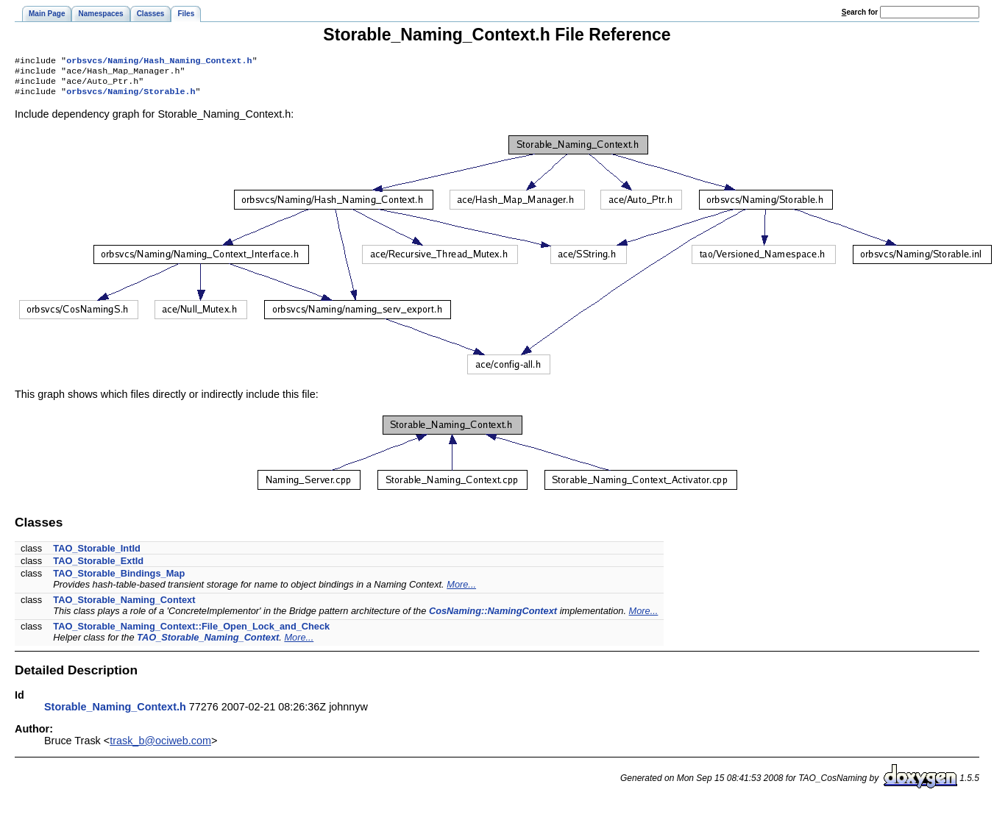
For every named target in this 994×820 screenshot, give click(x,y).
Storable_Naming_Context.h (115, 713)
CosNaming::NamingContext (493, 616)
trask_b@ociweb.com (160, 746)
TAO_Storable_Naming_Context (124, 605)
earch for (859, 12)
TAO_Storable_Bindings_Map (119, 579)
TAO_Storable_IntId (97, 554)
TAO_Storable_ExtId (98, 566)
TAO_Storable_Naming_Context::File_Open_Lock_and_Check (191, 632)
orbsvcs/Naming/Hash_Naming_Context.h (159, 62)
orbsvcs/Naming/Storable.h (130, 97)
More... (461, 590)
